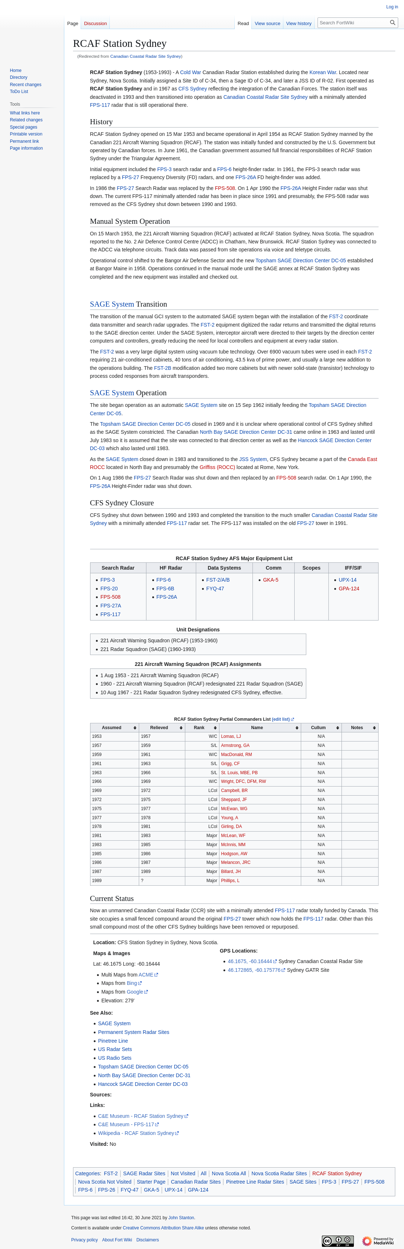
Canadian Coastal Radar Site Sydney (145, 56)
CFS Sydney (192, 89)
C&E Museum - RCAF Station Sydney (140, 1116)
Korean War (323, 72)
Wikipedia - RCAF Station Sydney (136, 1133)
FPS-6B (165, 588)
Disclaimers (147, 1239)
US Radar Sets (115, 1049)
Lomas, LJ (231, 736)
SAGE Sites (303, 1182)
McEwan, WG (234, 808)
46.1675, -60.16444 (250, 961)
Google (135, 992)
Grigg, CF (230, 763)
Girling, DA (231, 826)
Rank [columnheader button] (199, 727)
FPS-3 (164, 169)
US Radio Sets (115, 1058)
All (204, 1173)
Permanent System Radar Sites (133, 1032)
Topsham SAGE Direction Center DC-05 (300, 260)
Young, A (229, 817)
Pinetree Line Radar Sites (255, 1182)
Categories (87, 1173)
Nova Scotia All (229, 1173)
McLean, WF (233, 835)
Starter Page (151, 1182)
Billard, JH (231, 871)
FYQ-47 (215, 588)
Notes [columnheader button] (357, 727)
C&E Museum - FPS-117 (126, 1124)
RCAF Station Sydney (116, 89)
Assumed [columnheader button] (111, 727)
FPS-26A (245, 177)
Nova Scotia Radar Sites (279, 1173)
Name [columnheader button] (257, 727)
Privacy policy (84, 1239)
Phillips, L (230, 880)
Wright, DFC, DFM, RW (243, 781)
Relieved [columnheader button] (159, 727)
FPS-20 (108, 588)
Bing (132, 983)
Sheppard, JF (234, 799)
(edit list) (281, 719)
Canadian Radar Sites (196, 1182)
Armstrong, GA (235, 745)
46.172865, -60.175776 (254, 970)
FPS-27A (110, 606)
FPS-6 (224, 169)
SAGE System (112, 304)
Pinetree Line (113, 1041)
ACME (146, 975)
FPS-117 (100, 105)
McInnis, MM (233, 844)
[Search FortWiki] (358, 22)
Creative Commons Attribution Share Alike (163, 1227)
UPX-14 (347, 580)
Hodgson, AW (234, 853)
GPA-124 (349, 588)
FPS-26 (106, 1190)
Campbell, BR (234, 790)
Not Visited (183, 1173)
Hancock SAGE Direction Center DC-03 (143, 1084)
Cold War (190, 72)
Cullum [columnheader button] (318, 727)
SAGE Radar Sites (144, 1173)
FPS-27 (130, 177)
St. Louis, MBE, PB (239, 772)
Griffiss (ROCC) (217, 467)
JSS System (253, 459)
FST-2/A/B (218, 580)
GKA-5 (270, 580)
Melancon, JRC (235, 862)
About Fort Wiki (117, 1239)
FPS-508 (225, 188)
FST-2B (162, 368)
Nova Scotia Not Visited (105, 1182)
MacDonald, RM (236, 754)
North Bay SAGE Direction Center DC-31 (246, 432)
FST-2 (336, 316)
